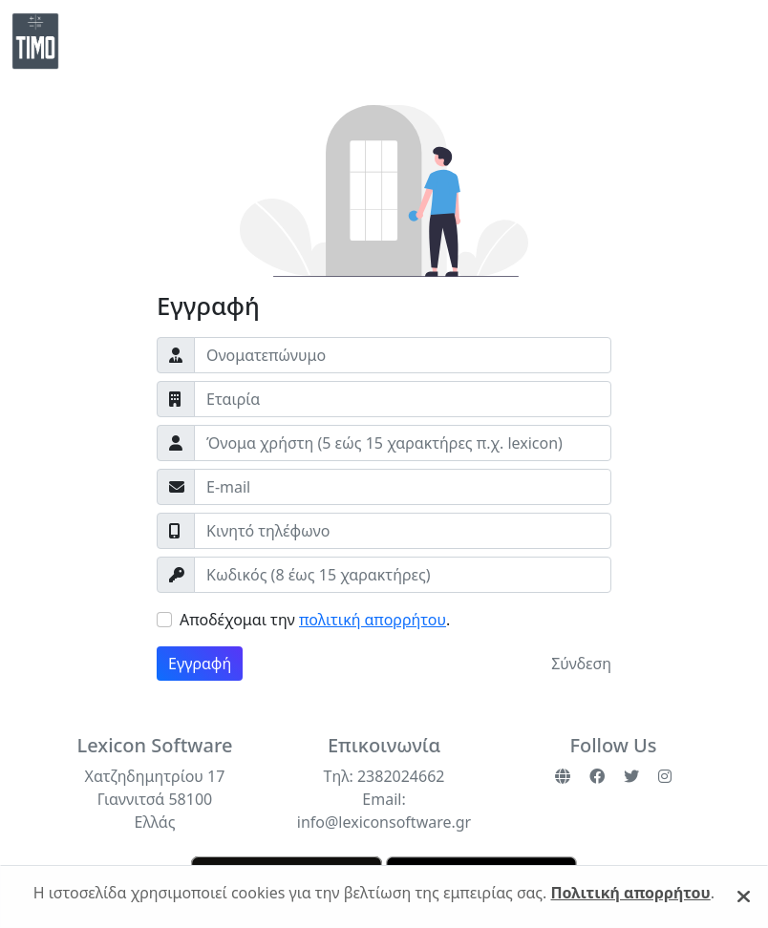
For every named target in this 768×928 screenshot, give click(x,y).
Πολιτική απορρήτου (631, 892)
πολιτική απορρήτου (372, 619)
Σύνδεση (581, 663)
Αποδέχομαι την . (315, 619)
